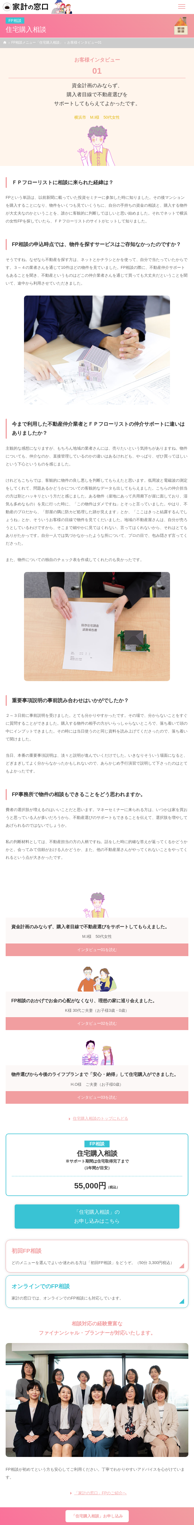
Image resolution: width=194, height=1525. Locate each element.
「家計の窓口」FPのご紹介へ (100, 1493)
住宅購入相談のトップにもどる (100, 1118)
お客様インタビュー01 (84, 42)
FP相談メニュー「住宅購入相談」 (37, 42)
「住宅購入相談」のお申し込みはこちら (97, 1216)
